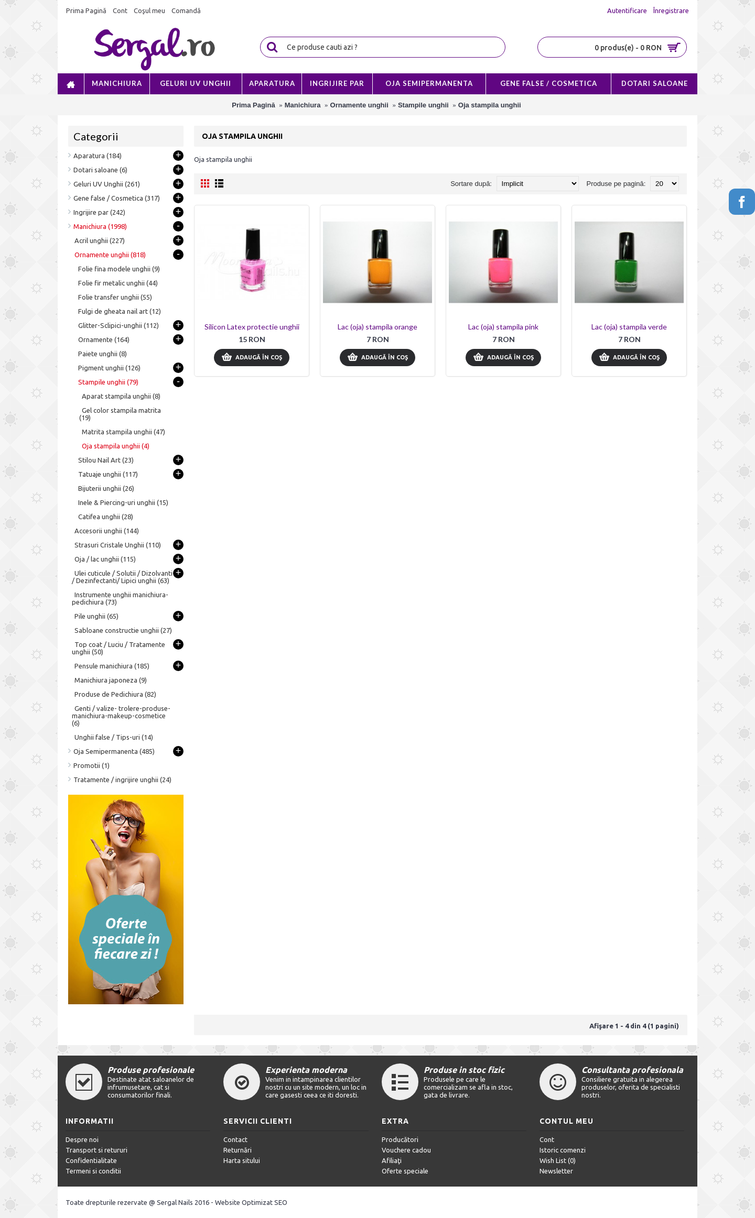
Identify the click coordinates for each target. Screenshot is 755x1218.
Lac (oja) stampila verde (629, 326)
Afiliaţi (392, 1160)
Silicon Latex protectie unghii (251, 326)
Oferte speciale (405, 1171)
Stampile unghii (423, 105)
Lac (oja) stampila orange (377, 326)
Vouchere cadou (406, 1150)
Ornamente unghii (359, 105)
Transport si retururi (96, 1150)
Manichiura (303, 105)
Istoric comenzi (563, 1150)
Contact (235, 1139)
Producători (400, 1139)
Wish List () (558, 1160)
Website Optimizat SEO (251, 1202)
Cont (547, 1139)
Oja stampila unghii (489, 105)
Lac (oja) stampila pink (503, 326)
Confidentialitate (91, 1160)
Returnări (237, 1150)
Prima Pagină (253, 105)
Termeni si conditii (93, 1171)
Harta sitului (241, 1160)
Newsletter (556, 1171)
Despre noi (82, 1139)
